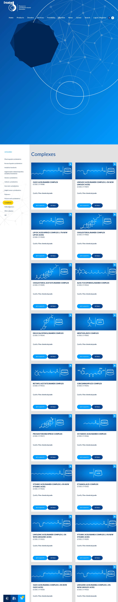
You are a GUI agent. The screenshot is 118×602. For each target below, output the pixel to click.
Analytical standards (10, 167)
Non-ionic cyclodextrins (11, 186)
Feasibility (51, 18)
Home (11, 18)
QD (5, 215)
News (70, 18)
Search (87, 18)
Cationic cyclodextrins (11, 182)
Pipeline (62, 18)
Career (78, 18)
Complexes (8, 203)
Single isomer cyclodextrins (12, 190)
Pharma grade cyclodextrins (12, 159)
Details (53, 205)
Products (20, 18)
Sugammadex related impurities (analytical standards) (14, 172)
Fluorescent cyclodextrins (12, 198)
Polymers (7, 194)
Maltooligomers (9, 207)
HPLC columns (8, 211)
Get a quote (40, 205)
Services (40, 18)
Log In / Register (100, 18)
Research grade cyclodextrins (13, 163)
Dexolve (30, 18)
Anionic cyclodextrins (10, 178)
